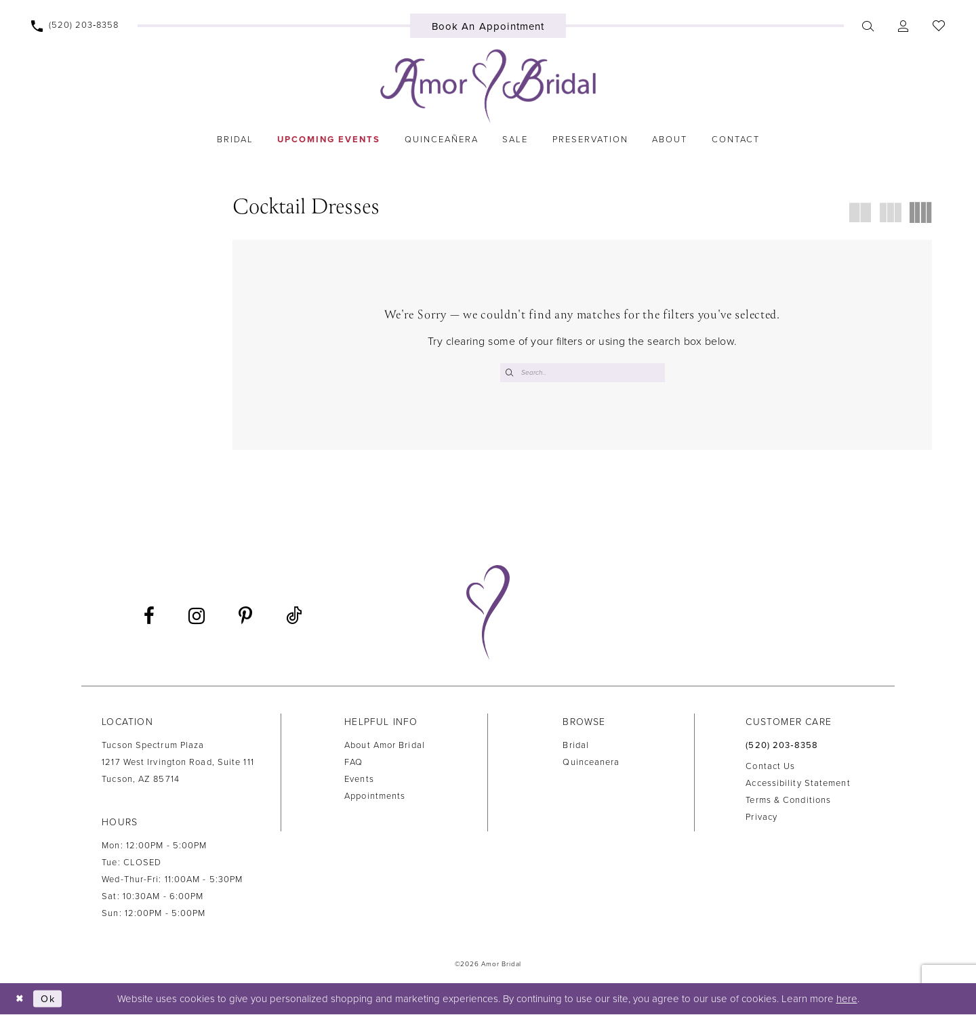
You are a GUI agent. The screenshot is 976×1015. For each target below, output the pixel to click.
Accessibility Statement (798, 784)
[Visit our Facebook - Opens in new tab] (149, 617)
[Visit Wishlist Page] (939, 26)
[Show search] (868, 26)
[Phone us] (75, 26)
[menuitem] (75, 26)
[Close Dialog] (20, 999)
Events (359, 779)
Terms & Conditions (788, 801)
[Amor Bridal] (488, 86)
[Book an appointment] (488, 26)
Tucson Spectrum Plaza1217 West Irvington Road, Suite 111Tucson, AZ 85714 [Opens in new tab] (178, 763)
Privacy (761, 818)
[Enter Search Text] (582, 372)
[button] (903, 26)
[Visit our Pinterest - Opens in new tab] (245, 617)
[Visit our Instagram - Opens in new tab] (196, 617)
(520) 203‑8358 (782, 746)
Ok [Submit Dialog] (50, 999)
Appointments (374, 796)
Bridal (576, 746)
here (846, 999)
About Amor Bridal (384, 746)
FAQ (353, 763)
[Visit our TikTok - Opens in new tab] (294, 616)
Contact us (770, 767)
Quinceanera (591, 763)
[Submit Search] (510, 372)
